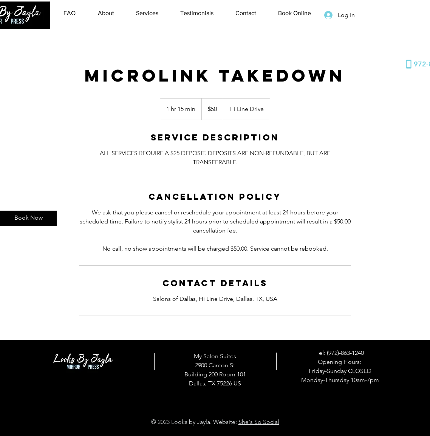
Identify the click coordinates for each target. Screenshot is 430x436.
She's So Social (258, 421)
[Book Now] (28, 218)
